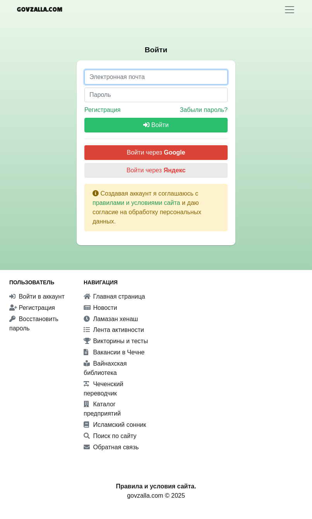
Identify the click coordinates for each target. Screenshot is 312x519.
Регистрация (102, 110)
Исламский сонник (115, 424)
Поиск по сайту (110, 436)
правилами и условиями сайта (136, 202)
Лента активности (114, 330)
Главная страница (114, 296)
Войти (155, 125)
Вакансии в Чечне (114, 352)
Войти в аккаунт (37, 296)
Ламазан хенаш (111, 319)
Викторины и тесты (116, 341)
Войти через (156, 152)
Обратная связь (111, 447)
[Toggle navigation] (289, 9)
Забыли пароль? (204, 110)
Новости (100, 307)
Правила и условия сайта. (156, 486)
